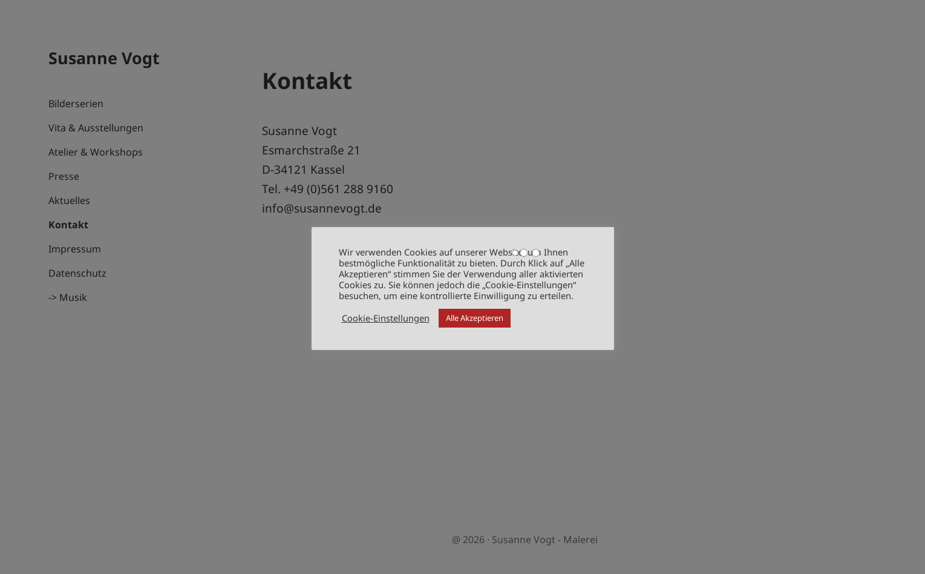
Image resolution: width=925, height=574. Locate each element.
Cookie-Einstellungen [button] (386, 317)
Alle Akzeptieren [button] (474, 317)
